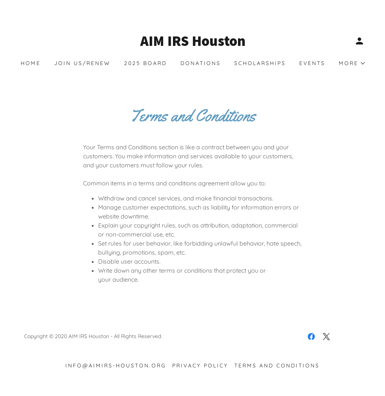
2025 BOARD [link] (145, 63)
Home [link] (31, 63)
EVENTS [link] (312, 63)
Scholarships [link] (260, 63)
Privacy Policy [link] (200, 365)
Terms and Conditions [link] (277, 365)
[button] (359, 41)
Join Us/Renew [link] (82, 63)
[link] (192, 43)
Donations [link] (200, 63)
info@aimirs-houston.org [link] (115, 365)
